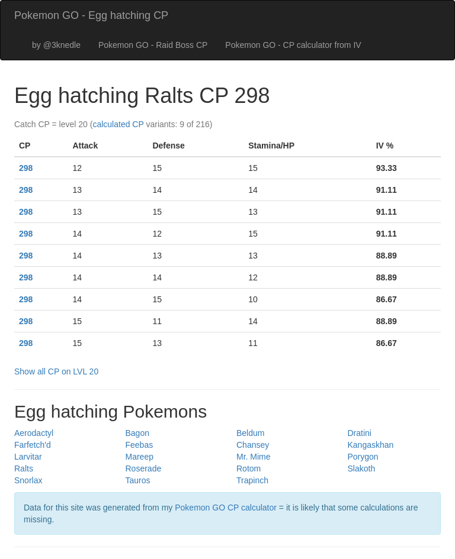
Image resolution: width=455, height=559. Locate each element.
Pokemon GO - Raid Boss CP (152, 45)
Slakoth (362, 468)
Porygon (363, 456)
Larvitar (28, 456)
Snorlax (28, 480)
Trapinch (252, 480)
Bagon (137, 433)
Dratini (359, 433)
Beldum (250, 433)
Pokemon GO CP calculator (226, 507)
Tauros (138, 480)
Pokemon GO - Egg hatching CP (91, 15)
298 (26, 168)
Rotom (248, 468)
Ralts (23, 468)
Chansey (252, 445)
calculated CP (117, 124)
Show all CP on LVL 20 (56, 371)
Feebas (139, 445)
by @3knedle (56, 45)
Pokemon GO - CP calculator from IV (293, 45)
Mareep (139, 456)
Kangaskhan (371, 445)
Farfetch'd (32, 445)
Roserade (144, 468)
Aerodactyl (33, 433)
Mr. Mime (253, 456)
